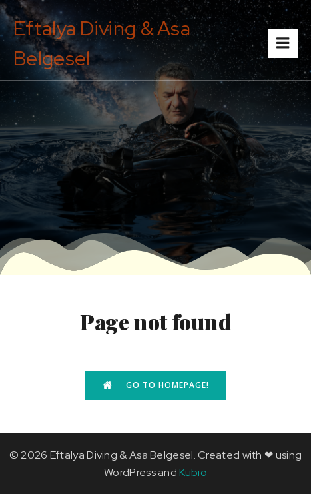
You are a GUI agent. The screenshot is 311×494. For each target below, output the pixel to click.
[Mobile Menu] (283, 43)
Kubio (193, 472)
